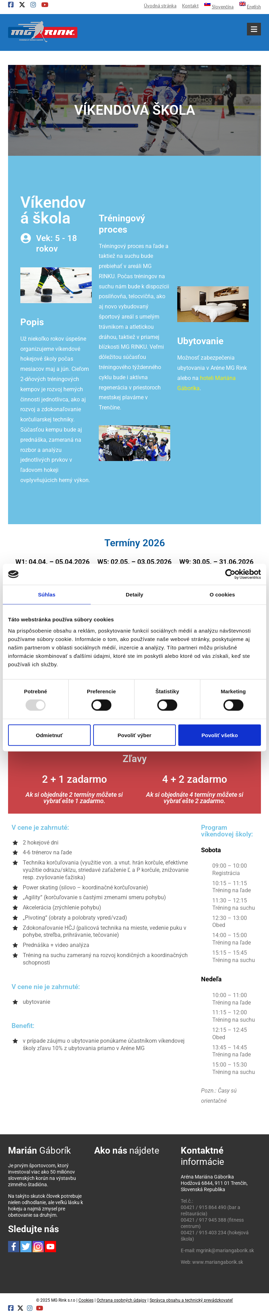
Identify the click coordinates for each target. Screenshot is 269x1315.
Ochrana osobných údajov (121, 1300)
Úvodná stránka (160, 5)
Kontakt (190, 5)
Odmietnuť (49, 735)
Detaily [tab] (134, 595)
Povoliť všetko (219, 735)
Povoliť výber (134, 735)
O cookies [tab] (222, 595)
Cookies (86, 1300)
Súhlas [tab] (46, 595)
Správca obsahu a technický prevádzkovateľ (191, 1300)
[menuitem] (216, 6)
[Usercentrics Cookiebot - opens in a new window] (230, 574)
